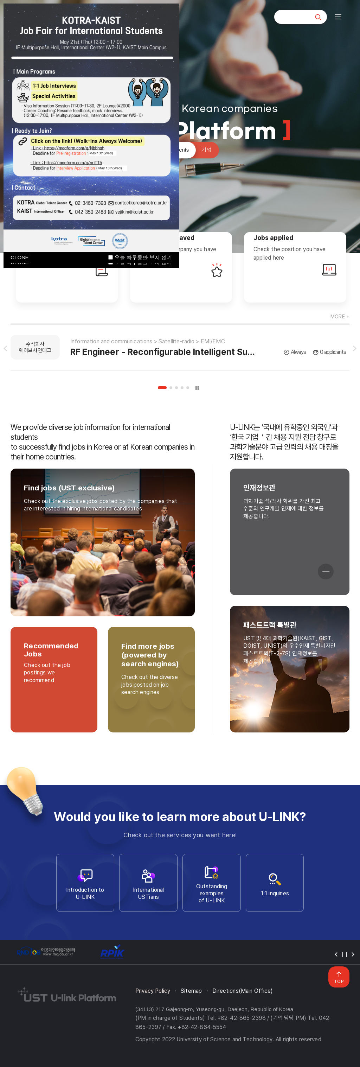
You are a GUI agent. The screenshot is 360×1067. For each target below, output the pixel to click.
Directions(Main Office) (242, 990)
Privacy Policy (152, 990)
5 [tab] (187, 387)
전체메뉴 (338, 17)
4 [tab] (182, 387)
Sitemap (191, 990)
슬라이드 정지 (197, 388)
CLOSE (20, 257)
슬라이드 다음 (354, 348)
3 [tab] (176, 387)
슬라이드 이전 (5, 348)
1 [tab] (162, 387)
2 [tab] (170, 387)
